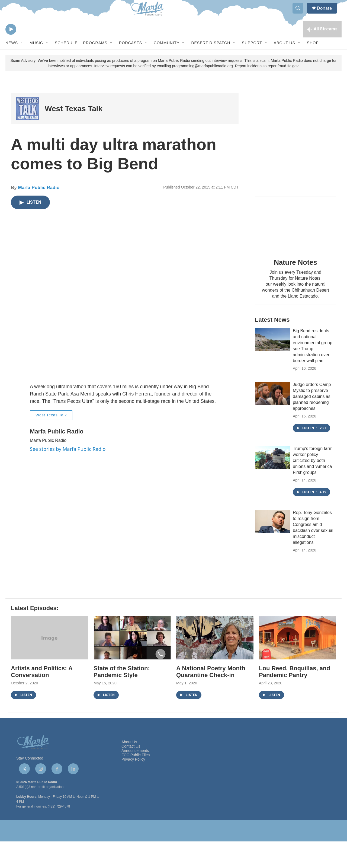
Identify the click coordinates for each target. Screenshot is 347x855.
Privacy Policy (133, 773)
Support (252, 56)
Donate (327, 14)
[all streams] (322, 42)
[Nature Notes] (295, 237)
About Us (284, 56)
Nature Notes (295, 276)
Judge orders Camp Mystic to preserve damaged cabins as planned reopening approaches (312, 410)
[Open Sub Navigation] (22, 56)
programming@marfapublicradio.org (202, 79)
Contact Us (130, 760)
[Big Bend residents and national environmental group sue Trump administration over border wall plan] (272, 353)
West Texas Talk (73, 122)
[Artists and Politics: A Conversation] (49, 651)
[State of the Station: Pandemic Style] (132, 651)
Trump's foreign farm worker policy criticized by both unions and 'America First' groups (313, 474)
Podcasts (130, 56)
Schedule (66, 56)
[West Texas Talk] (27, 122)
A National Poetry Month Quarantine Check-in (210, 685)
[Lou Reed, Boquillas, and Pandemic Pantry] (297, 651)
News (11, 56)
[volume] (25, 42)
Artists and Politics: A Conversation (41, 685)
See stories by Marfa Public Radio (67, 462)
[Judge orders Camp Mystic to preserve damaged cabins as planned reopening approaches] (272, 407)
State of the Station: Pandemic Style (122, 685)
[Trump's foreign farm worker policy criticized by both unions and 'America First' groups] (272, 471)
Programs (95, 56)
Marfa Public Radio (38, 201)
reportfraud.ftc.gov (283, 79)
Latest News (272, 333)
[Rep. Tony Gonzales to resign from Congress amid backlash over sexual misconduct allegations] (272, 535)
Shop (313, 56)
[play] (11, 42)
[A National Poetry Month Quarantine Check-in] (214, 651)
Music (36, 56)
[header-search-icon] (300, 14)
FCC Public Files (135, 769)
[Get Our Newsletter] (295, 158)
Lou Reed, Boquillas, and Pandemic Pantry (294, 685)
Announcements (135, 764)
